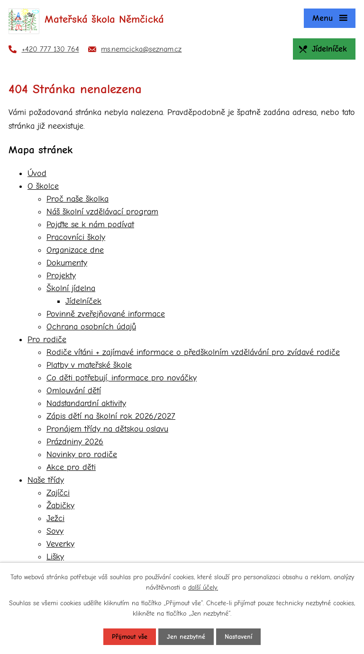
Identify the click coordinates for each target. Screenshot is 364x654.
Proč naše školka (77, 199)
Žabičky (60, 506)
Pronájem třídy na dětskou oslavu (107, 429)
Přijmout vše (129, 637)
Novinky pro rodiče (81, 455)
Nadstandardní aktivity (86, 403)
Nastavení (238, 637)
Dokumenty (66, 263)
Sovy (55, 531)
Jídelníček (83, 301)
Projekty (61, 276)
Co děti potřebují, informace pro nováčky (121, 378)
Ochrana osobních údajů (91, 327)
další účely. (203, 587)
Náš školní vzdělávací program (102, 212)
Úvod (36, 173)
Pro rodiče (46, 340)
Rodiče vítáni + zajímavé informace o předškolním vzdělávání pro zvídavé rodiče (193, 352)
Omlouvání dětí (73, 391)
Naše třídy (45, 480)
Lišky (55, 557)
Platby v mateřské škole (89, 365)
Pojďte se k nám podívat (90, 225)
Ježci (55, 518)
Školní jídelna (70, 288)
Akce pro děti (71, 467)
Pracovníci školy (75, 237)
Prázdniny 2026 (74, 442)
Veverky (60, 544)
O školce (43, 186)
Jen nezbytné (186, 637)
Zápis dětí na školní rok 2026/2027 (110, 416)
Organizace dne (75, 250)
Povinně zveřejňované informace (105, 314)
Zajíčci (58, 493)
